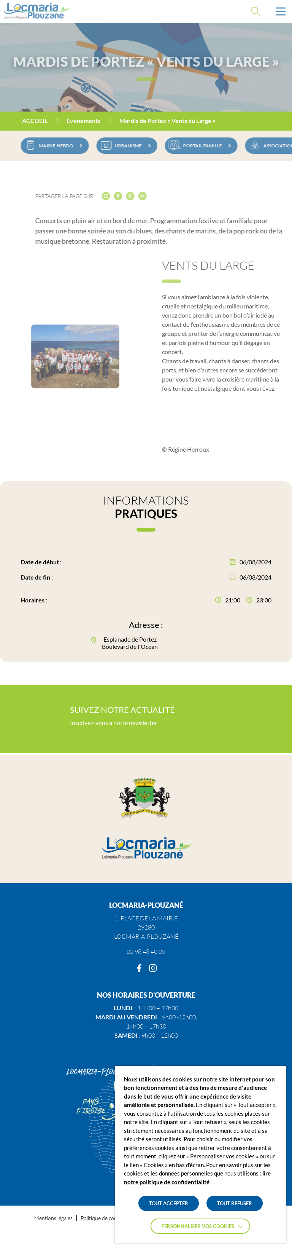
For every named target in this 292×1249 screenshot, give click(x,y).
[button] (280, 11)
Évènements (83, 120)
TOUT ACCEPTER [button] (168, 1203)
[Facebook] (139, 968)
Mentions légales (53, 1218)
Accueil (35, 120)
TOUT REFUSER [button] (234, 1203)
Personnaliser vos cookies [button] (197, 1226)
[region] (146, 121)
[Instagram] (153, 968)
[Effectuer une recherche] (255, 11)
